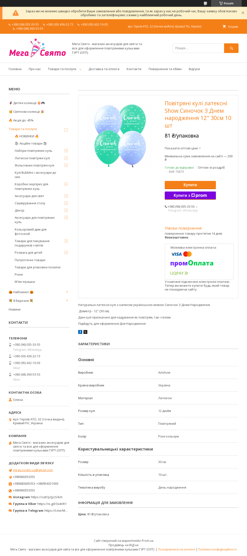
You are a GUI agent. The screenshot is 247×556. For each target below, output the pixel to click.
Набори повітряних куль (33, 150)
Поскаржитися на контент (176, 549)
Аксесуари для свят (29, 196)
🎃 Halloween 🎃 (21, 292)
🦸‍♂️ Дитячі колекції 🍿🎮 (27, 103)
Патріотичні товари (30, 260)
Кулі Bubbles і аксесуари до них (35, 174)
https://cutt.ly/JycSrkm (46, 497)
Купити (190, 185)
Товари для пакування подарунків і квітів (32, 243)
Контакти (134, 69)
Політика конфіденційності (217, 549)
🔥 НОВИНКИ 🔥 (27, 136)
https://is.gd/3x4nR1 (52, 504)
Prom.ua (147, 541)
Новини (15, 309)
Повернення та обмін (165, 69)
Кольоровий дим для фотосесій (31, 231)
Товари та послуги (62, 69)
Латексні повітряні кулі (32, 158)
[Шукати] (231, 48)
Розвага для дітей (28, 252)
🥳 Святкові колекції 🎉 (26, 111)
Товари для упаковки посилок (38, 267)
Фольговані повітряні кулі (34, 165)
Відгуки (194, 69)
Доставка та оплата (104, 69)
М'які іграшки (25, 281)
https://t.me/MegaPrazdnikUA (66, 510)
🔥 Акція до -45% (21, 120)
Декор (19, 210)
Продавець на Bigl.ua (123, 545)
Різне (19, 274)
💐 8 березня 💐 (21, 300)
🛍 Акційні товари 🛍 (31, 143)
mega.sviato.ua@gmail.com (33, 470)
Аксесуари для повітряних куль (35, 219)
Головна (15, 69)
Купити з (190, 195)
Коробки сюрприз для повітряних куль (31, 186)
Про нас (35, 69)
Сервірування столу (30, 203)
